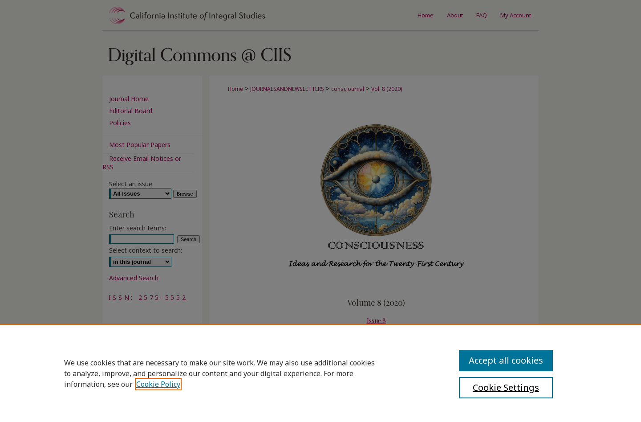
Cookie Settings (506, 387)
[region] (320, 373)
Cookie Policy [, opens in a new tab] (158, 384)
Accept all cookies (506, 360)
